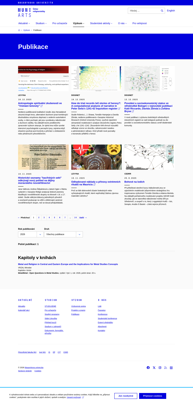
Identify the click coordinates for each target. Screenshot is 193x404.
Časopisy (102, 310)
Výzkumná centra (78, 306)
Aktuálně (25, 300)
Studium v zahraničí (53, 326)
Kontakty (101, 330)
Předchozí (24, 218)
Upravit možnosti (75, 398)
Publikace (75, 314)
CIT (59, 352)
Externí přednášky (105, 322)
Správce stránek (25, 371)
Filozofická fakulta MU (27, 352)
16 (75, 217)
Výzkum (76, 300)
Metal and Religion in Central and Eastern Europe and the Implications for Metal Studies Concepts (68, 264)
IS (49, 352)
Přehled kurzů (50, 322)
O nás (102, 300)
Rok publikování (26, 229)
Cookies (37, 371)
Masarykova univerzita (34, 367)
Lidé (99, 306)
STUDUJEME (50, 306)
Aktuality (21, 306)
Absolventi (102, 326)
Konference (102, 314)
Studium (51, 300)
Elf (54, 352)
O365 (65, 352)
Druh (46, 229)
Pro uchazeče (50, 310)
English (171, 10)
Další (83, 218)
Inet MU (42, 352)
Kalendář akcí (24, 310)
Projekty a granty (78, 310)
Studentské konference (107, 318)
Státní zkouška (51, 318)
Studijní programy (52, 314)
